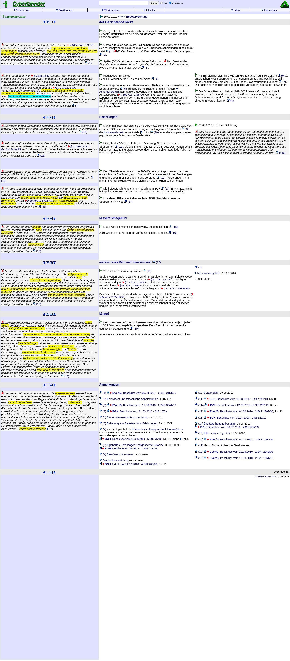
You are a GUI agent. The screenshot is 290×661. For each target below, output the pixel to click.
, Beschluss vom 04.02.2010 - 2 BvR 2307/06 (238, 411)
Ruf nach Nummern (120, 454)
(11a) (281, 152)
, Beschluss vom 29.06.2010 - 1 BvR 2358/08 (238, 451)
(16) (37, 251)
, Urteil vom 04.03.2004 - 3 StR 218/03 (128, 448)
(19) (65, 376)
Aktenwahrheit (113, 132)
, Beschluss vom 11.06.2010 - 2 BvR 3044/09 (141, 405)
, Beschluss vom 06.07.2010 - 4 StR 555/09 (227, 427)
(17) (156, 262)
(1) (88, 63)
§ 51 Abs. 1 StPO (159, 279)
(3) (144, 67)
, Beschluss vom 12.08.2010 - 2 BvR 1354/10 (238, 458)
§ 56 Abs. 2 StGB (36, 200)
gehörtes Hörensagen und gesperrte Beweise (135, 445)
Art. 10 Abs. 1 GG (64, 87)
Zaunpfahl (211, 392)
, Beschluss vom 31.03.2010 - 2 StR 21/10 (235, 417)
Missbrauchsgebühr (208, 273)
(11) (41, 155)
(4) (75, 105)
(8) (230, 100)
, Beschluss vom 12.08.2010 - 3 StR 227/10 (237, 405)
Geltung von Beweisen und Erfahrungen (132, 423)
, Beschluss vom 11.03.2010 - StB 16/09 (137, 411)
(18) (37, 304)
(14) (128, 201)
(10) (83, 132)
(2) (102, 54)
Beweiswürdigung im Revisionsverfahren (157, 429)
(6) (281, 75)
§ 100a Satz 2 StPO (80, 45)
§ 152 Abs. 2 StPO (130, 94)
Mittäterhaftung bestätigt (219, 423)
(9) (185, 129)
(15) (173, 226)
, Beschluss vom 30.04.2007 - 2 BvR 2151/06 (141, 392)
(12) (161, 177)
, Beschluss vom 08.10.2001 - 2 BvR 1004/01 (238, 439)
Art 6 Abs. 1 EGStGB (175, 288)
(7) (282, 81)
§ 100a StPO (40, 75)
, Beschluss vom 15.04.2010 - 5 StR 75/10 (130, 438)
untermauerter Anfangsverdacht (127, 417)
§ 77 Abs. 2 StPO (134, 282)
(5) (123, 88)
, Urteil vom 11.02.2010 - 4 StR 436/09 (128, 464)
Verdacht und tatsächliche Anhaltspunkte (132, 399)
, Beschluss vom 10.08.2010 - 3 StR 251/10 (236, 399)
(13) (42, 206)
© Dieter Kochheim (266, 476)
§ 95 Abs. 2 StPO (129, 285)
